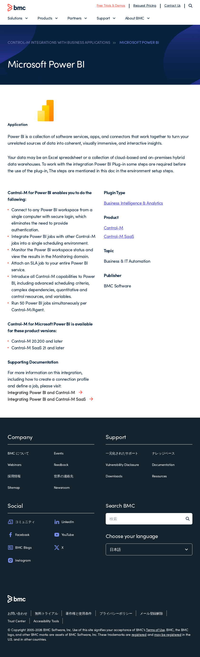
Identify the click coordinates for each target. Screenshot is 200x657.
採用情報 (14, 476)
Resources (159, 476)
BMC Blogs (19, 547)
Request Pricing (144, 5)
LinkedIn (64, 522)
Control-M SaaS (119, 236)
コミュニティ (21, 522)
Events (58, 453)
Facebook (18, 535)
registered (139, 634)
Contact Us (172, 5)
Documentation (163, 464)
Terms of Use (155, 629)
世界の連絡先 (63, 476)
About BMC (134, 17)
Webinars (14, 464)
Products (45, 17)
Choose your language (132, 535)
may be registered (167, 634)
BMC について (18, 453)
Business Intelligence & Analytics (133, 203)
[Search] (190, 6)
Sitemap (14, 487)
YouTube (64, 535)
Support (103, 17)
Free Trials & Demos (111, 5)
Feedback (61, 464)
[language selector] (149, 549)
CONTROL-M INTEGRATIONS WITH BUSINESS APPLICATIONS (59, 42)
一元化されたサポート (122, 453)
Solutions (15, 17)
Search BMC (120, 505)
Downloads (114, 476)
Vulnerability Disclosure (122, 464)
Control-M (113, 228)
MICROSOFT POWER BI (139, 42)
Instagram (19, 560)
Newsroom (62, 487)
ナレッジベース (163, 453)
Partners (74, 17)
